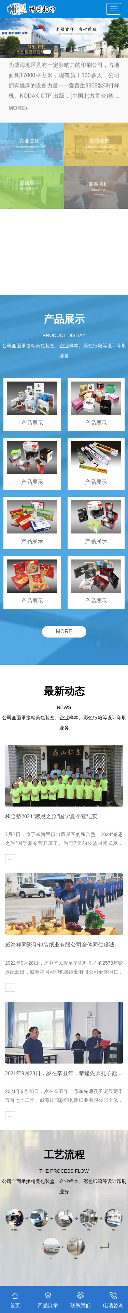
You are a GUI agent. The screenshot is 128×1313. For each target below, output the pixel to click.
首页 (15, 1299)
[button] (47, 52)
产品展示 (47, 1299)
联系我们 (80, 1299)
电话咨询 (113, 1299)
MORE (64, 631)
